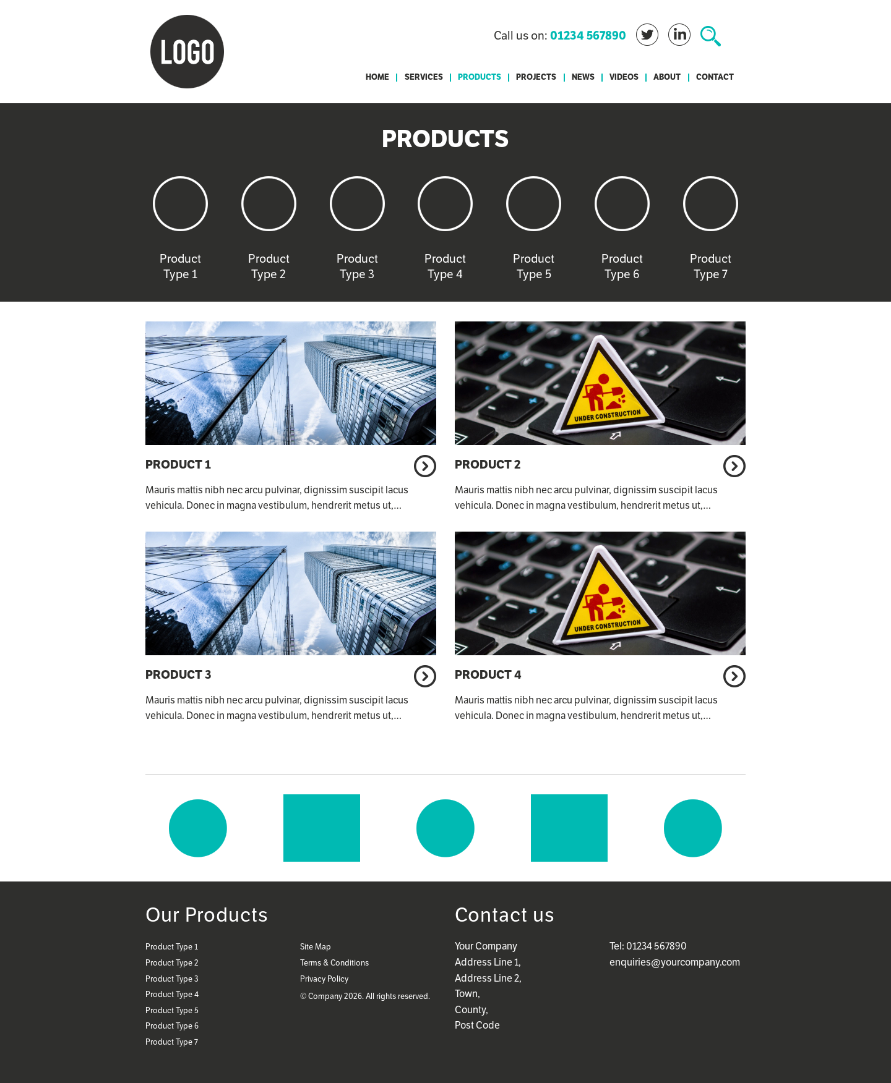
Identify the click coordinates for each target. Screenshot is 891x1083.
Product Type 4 (172, 994)
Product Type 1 (171, 946)
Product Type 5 (172, 1010)
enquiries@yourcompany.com (674, 962)
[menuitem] (377, 78)
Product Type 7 (171, 1042)
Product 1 (178, 464)
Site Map (315, 946)
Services (424, 78)
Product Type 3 (172, 979)
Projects (536, 78)
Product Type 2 (172, 963)
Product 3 (178, 674)
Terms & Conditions (334, 963)
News (583, 78)
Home (377, 78)
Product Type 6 (172, 1026)
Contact (715, 78)
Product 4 (488, 674)
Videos (624, 78)
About (667, 78)
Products (479, 78)
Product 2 (487, 464)
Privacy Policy (324, 979)
